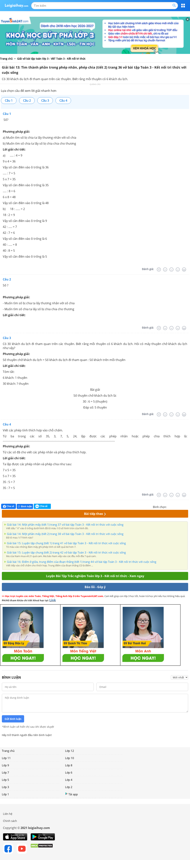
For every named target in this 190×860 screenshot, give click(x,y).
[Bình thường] (171, 269)
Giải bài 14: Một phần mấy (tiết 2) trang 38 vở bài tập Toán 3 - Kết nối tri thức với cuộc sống (65, 534)
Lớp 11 (6, 758)
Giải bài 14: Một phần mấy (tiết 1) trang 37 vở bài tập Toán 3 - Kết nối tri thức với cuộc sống (65, 524)
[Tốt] (177, 269)
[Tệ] (165, 269)
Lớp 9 (5, 765)
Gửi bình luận (13, 718)
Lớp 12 (69, 751)
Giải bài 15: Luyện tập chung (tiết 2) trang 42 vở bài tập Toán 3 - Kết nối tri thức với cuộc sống (66, 552)
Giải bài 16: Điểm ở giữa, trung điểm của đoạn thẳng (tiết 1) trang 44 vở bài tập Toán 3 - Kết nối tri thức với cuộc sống (81, 562)
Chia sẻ (8, 506)
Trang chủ (8, 751)
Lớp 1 (5, 794)
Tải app (71, 794)
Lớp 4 (68, 780)
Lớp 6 (68, 772)
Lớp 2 (68, 787)
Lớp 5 (5, 780)
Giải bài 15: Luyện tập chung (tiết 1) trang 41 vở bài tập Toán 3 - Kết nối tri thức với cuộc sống (66, 543)
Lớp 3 (5, 787)
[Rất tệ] (158, 269)
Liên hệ (7, 814)
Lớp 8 (68, 765)
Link (52, 600)
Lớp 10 (69, 758)
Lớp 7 (5, 772)
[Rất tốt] (184, 269)
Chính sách (10, 821)
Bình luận (25, 506)
